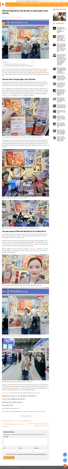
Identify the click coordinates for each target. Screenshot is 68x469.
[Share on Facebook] (21, 416)
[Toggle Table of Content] (31, 62)
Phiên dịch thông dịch (28, 3)
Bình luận (6, 436)
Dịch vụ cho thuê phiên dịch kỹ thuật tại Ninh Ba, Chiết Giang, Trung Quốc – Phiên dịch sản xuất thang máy (61, 47)
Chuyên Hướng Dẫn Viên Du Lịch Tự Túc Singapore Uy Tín (61, 118)
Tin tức (64, 3)
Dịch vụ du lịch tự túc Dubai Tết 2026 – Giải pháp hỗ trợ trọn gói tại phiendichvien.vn (61, 70)
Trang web (36, 448)
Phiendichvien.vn (33, 248)
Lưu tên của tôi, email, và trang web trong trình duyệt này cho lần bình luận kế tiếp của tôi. (26, 454)
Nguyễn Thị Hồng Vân (17, 17)
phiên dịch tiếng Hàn (37, 72)
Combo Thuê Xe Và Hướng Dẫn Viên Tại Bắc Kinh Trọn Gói (61, 99)
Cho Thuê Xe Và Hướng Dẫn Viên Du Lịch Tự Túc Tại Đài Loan (61, 84)
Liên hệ (65, 6)
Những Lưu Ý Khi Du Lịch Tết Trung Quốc (61, 112)
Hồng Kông (8, 93)
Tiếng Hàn (12, 386)
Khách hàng (57, 3)
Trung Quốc (20, 95)
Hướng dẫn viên (48, 3)
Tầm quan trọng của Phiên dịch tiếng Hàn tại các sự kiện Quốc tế (18, 65)
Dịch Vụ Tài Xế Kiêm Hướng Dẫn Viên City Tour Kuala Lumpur (61, 138)
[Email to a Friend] (25, 416)
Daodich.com (11, 467)
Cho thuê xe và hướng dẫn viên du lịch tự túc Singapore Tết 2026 (61, 30)
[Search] (19, 3)
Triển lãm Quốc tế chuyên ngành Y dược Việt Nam (15, 64)
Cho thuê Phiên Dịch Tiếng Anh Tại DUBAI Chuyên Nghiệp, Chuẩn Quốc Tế (61, 92)
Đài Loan (36, 92)
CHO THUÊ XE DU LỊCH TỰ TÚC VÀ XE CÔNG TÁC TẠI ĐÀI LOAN (61, 78)
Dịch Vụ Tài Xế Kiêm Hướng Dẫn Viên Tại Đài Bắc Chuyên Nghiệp (61, 131)
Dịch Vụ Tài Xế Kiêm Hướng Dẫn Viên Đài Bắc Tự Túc (61, 125)
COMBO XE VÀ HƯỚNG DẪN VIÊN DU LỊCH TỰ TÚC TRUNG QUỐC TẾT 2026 (61, 38)
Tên (5, 448)
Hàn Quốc (14, 69)
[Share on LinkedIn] (30, 416)
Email (20, 448)
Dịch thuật (39, 3)
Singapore (4, 95)
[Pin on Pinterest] (28, 416)
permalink (30, 420)
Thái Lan (9, 95)
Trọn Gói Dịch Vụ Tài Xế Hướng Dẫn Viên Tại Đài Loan (61, 106)
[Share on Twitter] (23, 416)
